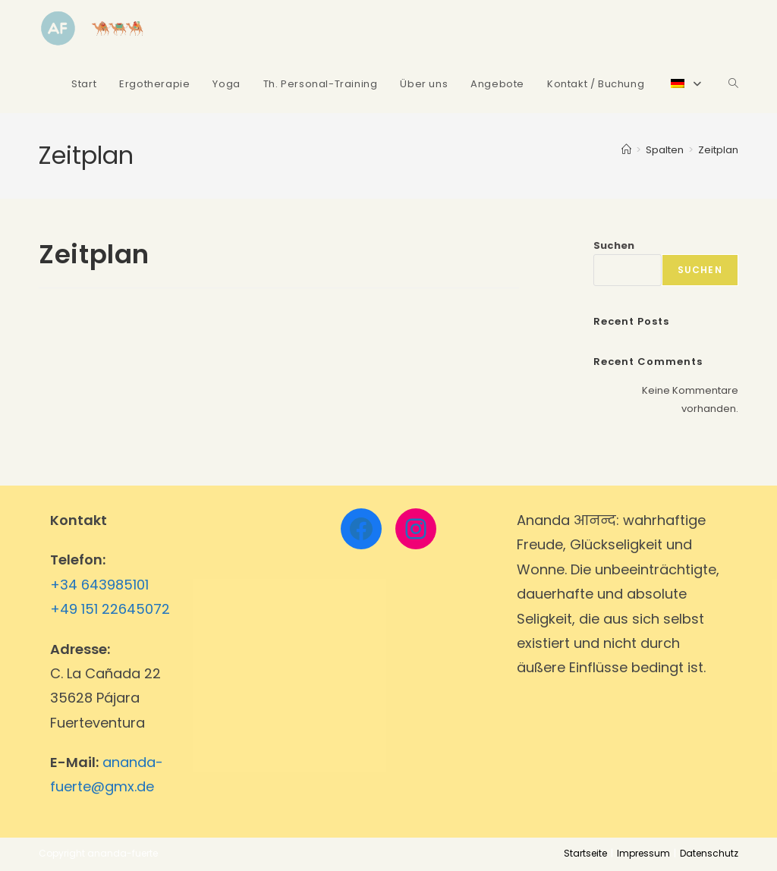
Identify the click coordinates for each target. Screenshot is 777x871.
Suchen (613, 245)
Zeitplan (718, 150)
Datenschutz (709, 853)
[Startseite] (626, 150)
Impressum (643, 853)
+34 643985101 (99, 584)
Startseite (585, 853)
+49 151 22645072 (110, 608)
